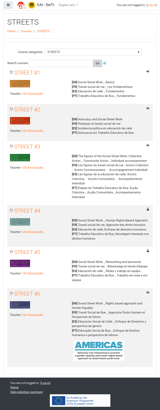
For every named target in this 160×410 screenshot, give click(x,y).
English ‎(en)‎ (67, 5)
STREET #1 (27, 73)
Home (11, 31)
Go (97, 63)
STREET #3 (27, 147)
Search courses (17, 63)
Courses (26, 31)
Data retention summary (26, 392)
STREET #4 (27, 211)
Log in (151, 5)
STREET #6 (27, 294)
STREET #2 (27, 110)
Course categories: (30, 52)
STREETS (43, 31)
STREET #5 (27, 252)
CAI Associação (32, 93)
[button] (105, 63)
